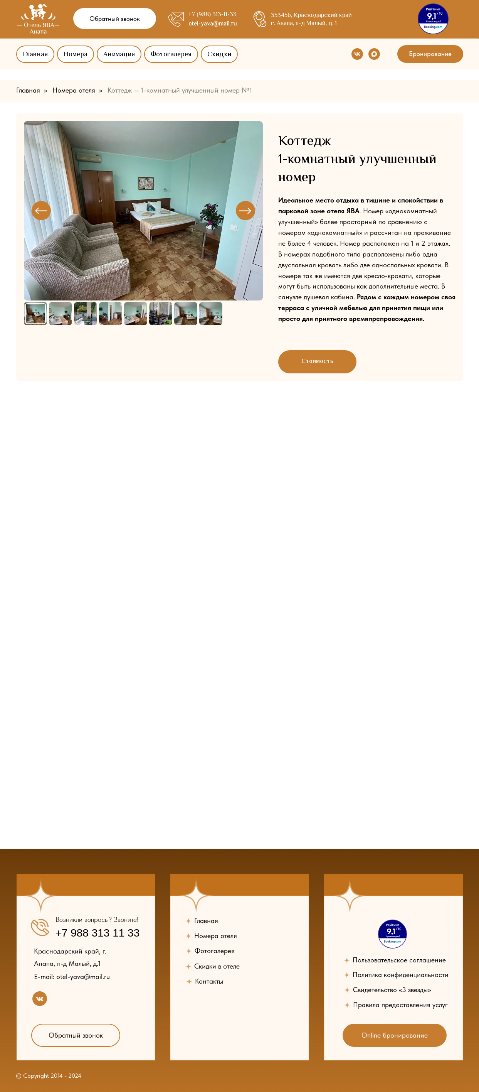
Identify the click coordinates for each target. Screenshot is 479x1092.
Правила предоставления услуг (400, 1005)
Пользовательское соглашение (399, 960)
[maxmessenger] (374, 54)
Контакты (209, 981)
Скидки (219, 54)
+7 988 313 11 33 (97, 933)
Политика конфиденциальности (401, 974)
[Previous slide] (41, 210)
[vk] (357, 54)
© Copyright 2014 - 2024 (48, 1075)
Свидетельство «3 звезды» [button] (391, 990)
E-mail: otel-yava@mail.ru (71, 976)
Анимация (119, 54)
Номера (75, 54)
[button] (114, 18)
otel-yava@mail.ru (212, 24)
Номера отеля (73, 90)
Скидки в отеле (216, 966)
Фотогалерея (171, 54)
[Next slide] (245, 210)
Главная (35, 54)
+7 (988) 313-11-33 (212, 15)
